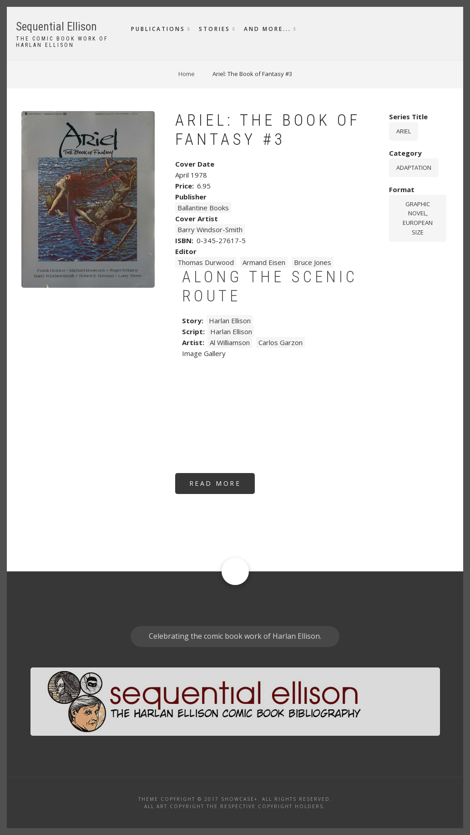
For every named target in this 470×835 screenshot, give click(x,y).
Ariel (403, 131)
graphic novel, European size (418, 218)
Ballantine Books (203, 207)
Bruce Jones (312, 262)
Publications (158, 29)
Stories (214, 29)
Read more (222, 486)
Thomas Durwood (205, 262)
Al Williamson (230, 342)
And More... (267, 29)
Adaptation (413, 167)
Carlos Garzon (280, 342)
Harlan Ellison (230, 320)
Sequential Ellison (56, 26)
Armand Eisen (264, 262)
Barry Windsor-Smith (210, 229)
